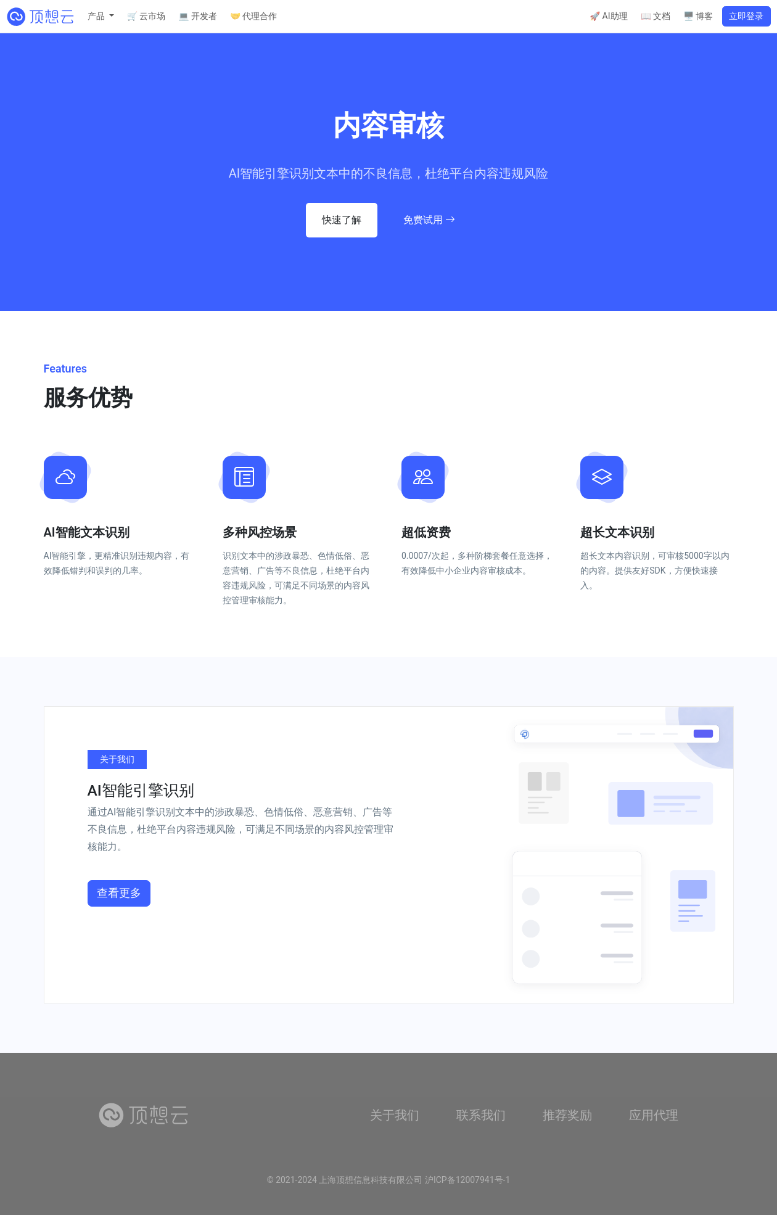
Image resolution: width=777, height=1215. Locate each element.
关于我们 (394, 1115)
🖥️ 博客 (698, 16)
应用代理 (653, 1115)
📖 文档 (655, 16)
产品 (97, 16)
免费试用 (429, 220)
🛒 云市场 (146, 16)
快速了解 (341, 220)
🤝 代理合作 (253, 16)
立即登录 (746, 16)
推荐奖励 (567, 1115)
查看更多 (119, 893)
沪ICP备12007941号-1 (467, 1180)
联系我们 (481, 1115)
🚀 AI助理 (608, 16)
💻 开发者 (197, 16)
